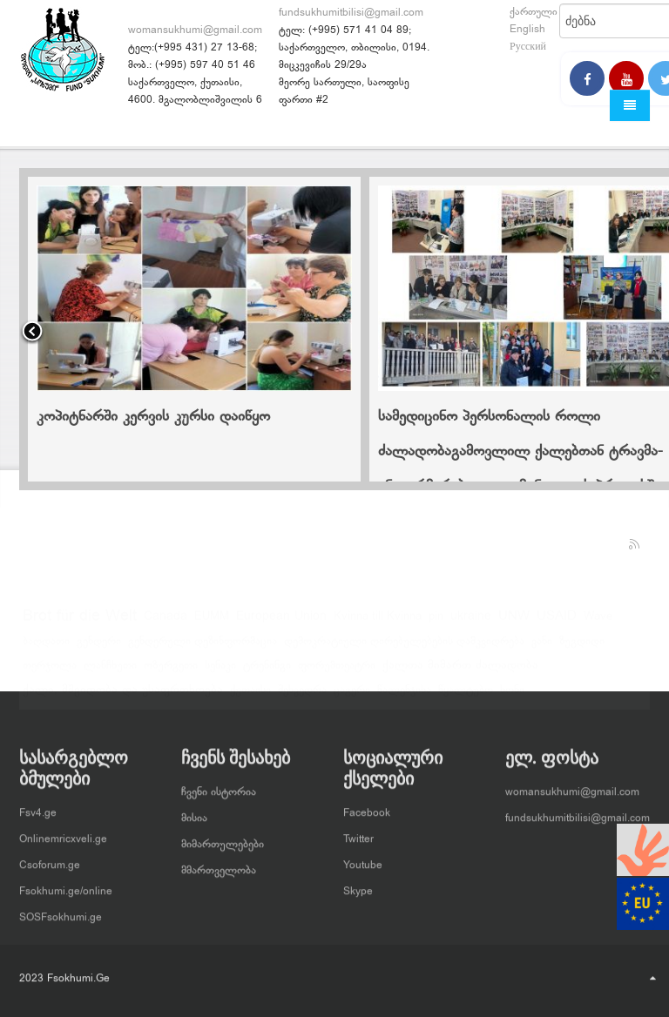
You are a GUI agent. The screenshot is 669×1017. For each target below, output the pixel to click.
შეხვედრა (302, 697)
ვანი (541, 649)
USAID (557, 624)
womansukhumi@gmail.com (195, 30)
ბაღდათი (46, 649)
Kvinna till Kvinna (378, 624)
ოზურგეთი (171, 673)
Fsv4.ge (38, 806)
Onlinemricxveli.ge (63, 832)
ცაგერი (352, 697)
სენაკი (220, 673)
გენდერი (99, 649)
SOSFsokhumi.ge (60, 911)
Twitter (358, 832)
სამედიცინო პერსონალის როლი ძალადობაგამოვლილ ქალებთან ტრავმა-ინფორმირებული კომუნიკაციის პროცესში (520, 451)
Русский (528, 47)
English (527, 30)
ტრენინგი (267, 673)
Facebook (366, 806)
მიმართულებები (222, 838)
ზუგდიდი (582, 649)
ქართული (534, 12)
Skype (358, 885)
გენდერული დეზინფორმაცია (202, 649)
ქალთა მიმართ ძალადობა (460, 672)
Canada (165, 624)
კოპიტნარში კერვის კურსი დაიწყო (153, 417)
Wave (598, 624)
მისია (194, 811)
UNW (514, 623)
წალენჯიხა (404, 697)
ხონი (512, 697)
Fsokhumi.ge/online (65, 885)
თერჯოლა (50, 673)
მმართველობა (218, 864)
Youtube (362, 858)
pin (436, 624)
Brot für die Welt (80, 624)
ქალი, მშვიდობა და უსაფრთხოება (123, 697)
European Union (281, 623)
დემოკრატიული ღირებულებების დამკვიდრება (404, 649)
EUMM (211, 624)
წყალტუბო (465, 697)
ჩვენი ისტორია (218, 785)
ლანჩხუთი (110, 673)
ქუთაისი (250, 697)
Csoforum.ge (49, 858)
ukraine (470, 624)
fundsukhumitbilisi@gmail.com (351, 13)
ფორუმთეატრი (336, 673)
